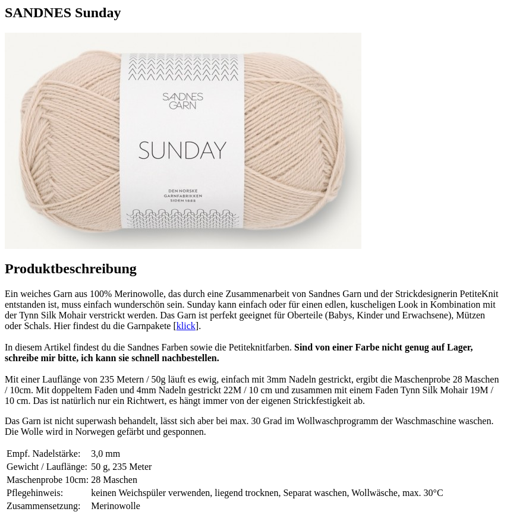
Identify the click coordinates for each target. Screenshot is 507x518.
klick (186, 326)
